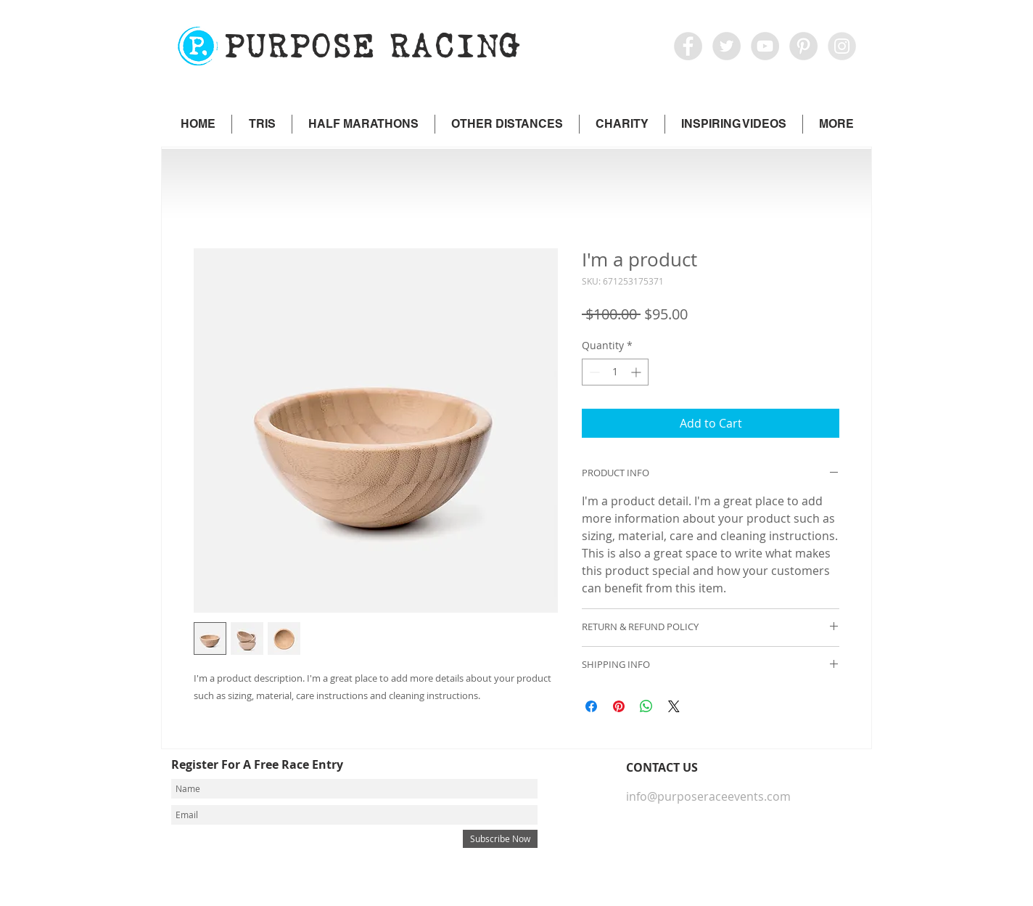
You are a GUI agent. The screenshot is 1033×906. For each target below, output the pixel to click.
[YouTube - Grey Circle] (765, 46)
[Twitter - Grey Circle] (726, 46)
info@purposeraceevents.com (708, 796)
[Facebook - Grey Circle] (688, 46)
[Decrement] (593, 372)
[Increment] (637, 372)
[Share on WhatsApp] (646, 706)
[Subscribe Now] (500, 839)
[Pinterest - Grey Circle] (803, 46)
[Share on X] (674, 706)
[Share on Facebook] (591, 706)
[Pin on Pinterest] (618, 706)
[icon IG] (842, 46)
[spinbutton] (615, 372)
